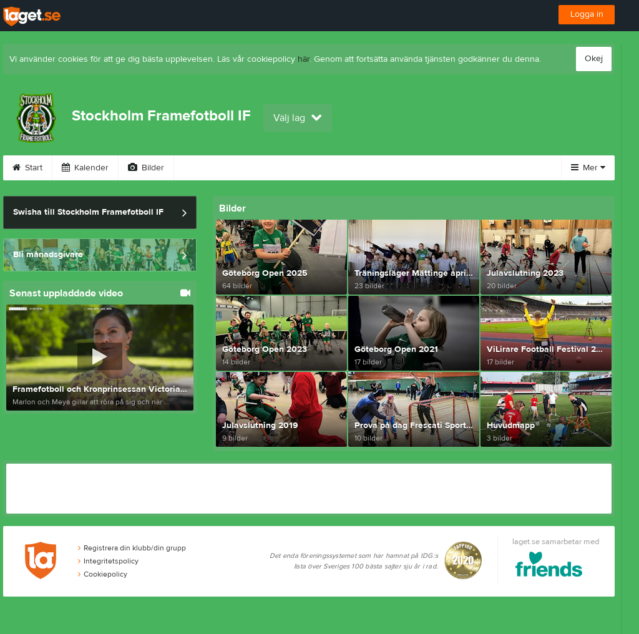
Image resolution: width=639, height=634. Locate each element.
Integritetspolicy (108, 561)
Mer (588, 167)
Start (27, 167)
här (304, 59)
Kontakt (471, 167)
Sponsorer (265, 167)
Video (201, 167)
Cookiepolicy (102, 574)
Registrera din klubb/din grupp (132, 548)
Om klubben (340, 167)
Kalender (85, 167)
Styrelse (410, 167)
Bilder (146, 167)
